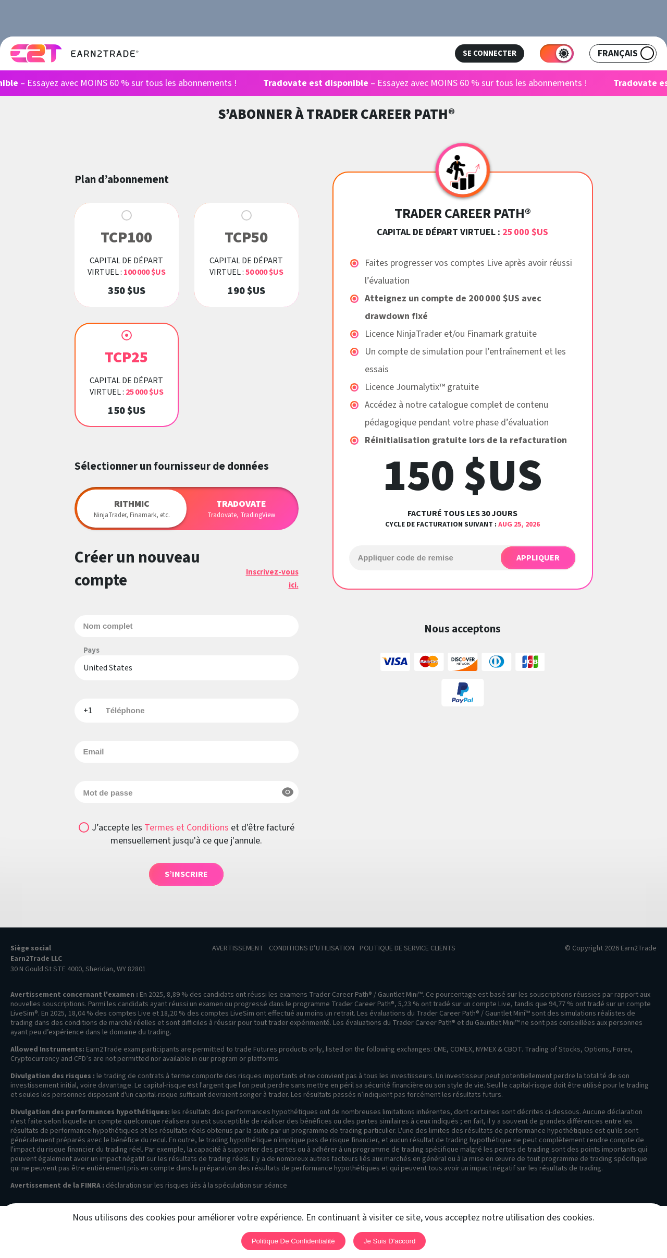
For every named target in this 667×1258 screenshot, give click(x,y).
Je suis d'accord (390, 1241)
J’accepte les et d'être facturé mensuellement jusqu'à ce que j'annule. (193, 834)
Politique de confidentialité (293, 1241)
